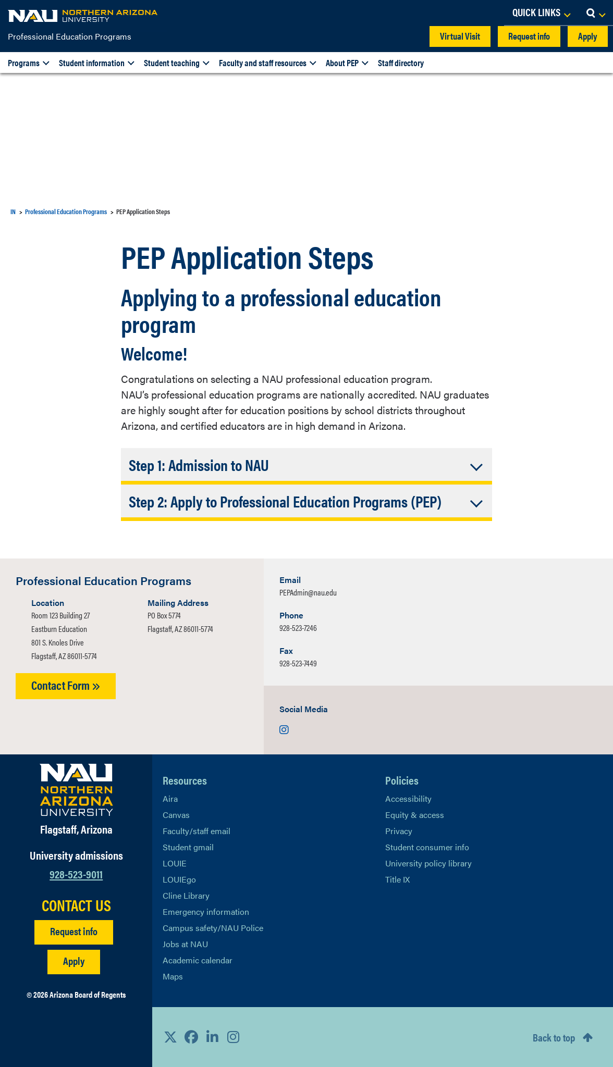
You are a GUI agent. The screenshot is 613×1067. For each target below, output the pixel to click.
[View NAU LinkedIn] (212, 1036)
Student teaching (172, 62)
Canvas (176, 815)
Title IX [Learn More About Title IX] (397, 879)
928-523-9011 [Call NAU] (76, 873)
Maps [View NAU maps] (173, 976)
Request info (529, 35)
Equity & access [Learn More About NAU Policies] (414, 815)
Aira (170, 798)
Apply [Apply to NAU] (73, 960)
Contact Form (65, 684)
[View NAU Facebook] (191, 1036)
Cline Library (186, 895)
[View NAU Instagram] (233, 1036)
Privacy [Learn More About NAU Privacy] (398, 831)
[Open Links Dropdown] (541, 13)
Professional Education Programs (69, 36)
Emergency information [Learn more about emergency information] (206, 911)
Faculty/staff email (196, 831)
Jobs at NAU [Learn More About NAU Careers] (185, 944)
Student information (92, 62)
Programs (24, 62)
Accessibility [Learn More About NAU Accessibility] (408, 798)
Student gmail (188, 847)
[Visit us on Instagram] (284, 729)
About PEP (342, 62)
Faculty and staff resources (263, 62)
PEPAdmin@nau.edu (308, 592)
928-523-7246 (298, 628)
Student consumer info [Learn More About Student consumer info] (427, 847)
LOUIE (175, 863)
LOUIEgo (179, 879)
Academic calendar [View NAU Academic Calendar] (197, 960)
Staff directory (401, 62)
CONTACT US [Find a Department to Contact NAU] (76, 905)
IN (13, 211)
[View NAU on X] (170, 1036)
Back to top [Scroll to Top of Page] (554, 1037)
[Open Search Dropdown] (595, 13)
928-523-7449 (298, 663)
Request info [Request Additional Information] (73, 930)
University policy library (428, 863)
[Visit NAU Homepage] (76, 790)
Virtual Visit (460, 35)
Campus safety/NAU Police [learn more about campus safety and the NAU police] (213, 928)
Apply (587, 35)
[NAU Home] (83, 15)
